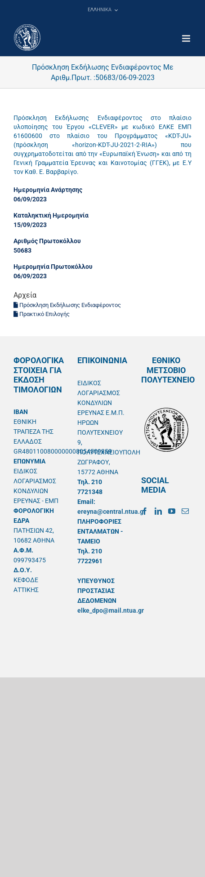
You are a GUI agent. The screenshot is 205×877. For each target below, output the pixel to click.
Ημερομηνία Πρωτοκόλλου (53, 266)
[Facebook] (144, 511)
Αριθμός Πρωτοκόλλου (47, 241)
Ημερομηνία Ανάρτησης (47, 189)
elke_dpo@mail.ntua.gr (110, 610)
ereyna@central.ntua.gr (111, 511)
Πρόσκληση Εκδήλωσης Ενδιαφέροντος (67, 305)
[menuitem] (102, 10)
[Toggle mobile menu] (187, 38)
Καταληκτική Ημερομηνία (51, 215)
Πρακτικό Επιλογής (41, 314)
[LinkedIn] (158, 511)
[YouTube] (171, 511)
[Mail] (185, 511)
